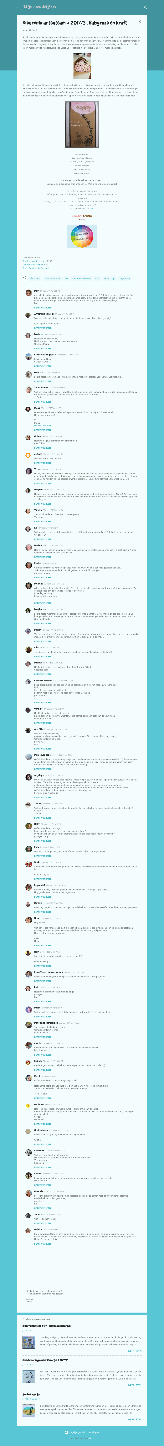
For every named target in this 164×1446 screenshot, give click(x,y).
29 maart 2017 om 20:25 (53, 1061)
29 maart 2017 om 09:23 (59, 388)
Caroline (38, 709)
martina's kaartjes (43, 680)
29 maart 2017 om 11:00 (53, 546)
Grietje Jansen (41, 1130)
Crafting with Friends (32, 264)
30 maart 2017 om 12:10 (53, 1174)
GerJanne (38, 1104)
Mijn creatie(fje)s (40, 7)
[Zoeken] (145, 8)
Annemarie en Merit (43, 314)
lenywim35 (39, 885)
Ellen (36, 647)
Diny (36, 291)
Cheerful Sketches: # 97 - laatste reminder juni (46, 1326)
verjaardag (124, 278)
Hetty (37, 824)
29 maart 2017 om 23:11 (55, 1104)
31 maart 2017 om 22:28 (53, 1230)
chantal (37, 1043)
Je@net (38, 454)
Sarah (37, 1214)
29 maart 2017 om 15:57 (50, 847)
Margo (37, 1007)
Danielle (38, 903)
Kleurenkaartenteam (81, 278)
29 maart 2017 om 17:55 (74, 972)
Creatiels (38, 1191)
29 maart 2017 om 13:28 (63, 680)
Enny (36, 847)
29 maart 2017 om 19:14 (50, 987)
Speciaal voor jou (31, 1394)
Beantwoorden (42, 308)
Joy (66, 278)
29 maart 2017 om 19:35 (69, 1023)
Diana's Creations (42, 425)
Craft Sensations (52, 278)
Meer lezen (135, 1351)
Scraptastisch (41, 387)
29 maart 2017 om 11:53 (53, 630)
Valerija (38, 510)
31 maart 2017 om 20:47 (51, 1214)
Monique (38, 583)
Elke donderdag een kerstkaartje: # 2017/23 (45, 1360)
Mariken (38, 662)
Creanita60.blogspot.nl (45, 354)
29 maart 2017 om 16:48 (53, 903)
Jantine (37, 803)
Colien (37, 436)
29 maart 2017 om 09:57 (53, 454)
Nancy (37, 918)
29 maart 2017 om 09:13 (68, 355)
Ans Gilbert (40, 729)
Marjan (38, 630)
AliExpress (35, 278)
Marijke (38, 609)
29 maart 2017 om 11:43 (53, 609)
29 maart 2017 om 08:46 (65, 314)
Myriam (38, 1061)
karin (36, 987)
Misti (97, 278)
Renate (37, 1076)
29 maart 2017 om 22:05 (52, 1076)
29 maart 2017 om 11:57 (50, 648)
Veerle (37, 469)
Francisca (39, 1150)
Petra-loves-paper (42, 755)
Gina (36, 372)
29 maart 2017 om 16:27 (56, 885)
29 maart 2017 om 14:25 (55, 775)
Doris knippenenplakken (46, 1023)
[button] (140, 21)
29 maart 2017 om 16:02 (52, 862)
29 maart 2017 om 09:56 (51, 408)
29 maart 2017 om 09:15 (50, 372)
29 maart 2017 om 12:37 (53, 663)
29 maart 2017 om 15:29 (51, 824)
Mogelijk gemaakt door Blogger (82, 1432)
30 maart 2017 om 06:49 (60, 1130)
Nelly (36, 951)
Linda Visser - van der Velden (48, 972)
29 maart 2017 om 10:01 (52, 469)
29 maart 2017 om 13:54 (57, 729)
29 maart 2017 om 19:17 (52, 1008)
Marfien (38, 545)
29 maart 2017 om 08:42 (50, 291)
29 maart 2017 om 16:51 (52, 918)
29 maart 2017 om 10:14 (53, 510)
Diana (37, 408)
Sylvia (37, 862)
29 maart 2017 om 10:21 (49, 528)
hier (91, 208)
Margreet (38, 489)
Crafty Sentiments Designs (35, 268)
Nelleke (38, 1229)
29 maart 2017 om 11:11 (52, 563)
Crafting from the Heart (33, 261)
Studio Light (110, 278)
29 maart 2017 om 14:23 (62, 755)
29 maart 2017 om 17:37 (50, 952)
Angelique (39, 775)
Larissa (37, 1173)
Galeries (91, 1438)
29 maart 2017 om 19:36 (53, 1043)
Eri (35, 527)
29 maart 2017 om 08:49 (51, 334)
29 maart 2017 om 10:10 (54, 490)
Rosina (37, 563)
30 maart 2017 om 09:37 (55, 1151)
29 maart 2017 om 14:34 (53, 804)
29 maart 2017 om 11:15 (54, 584)
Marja (37, 334)
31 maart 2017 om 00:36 (54, 1191)
